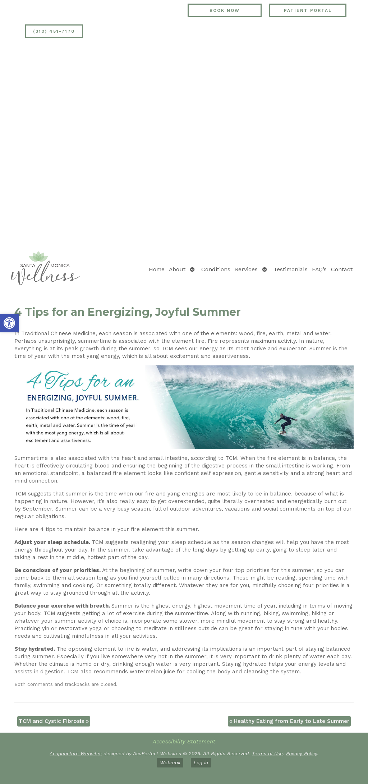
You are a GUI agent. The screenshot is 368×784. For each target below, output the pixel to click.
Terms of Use (267, 753)
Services (246, 269)
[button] (9, 323)
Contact (342, 269)
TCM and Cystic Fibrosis (54, 721)
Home (157, 269)
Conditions (215, 269)
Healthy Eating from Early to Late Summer (289, 721)
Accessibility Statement (184, 741)
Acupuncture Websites (76, 753)
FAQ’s (319, 269)
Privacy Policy (301, 753)
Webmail (170, 762)
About (177, 269)
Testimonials (290, 269)
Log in (201, 762)
